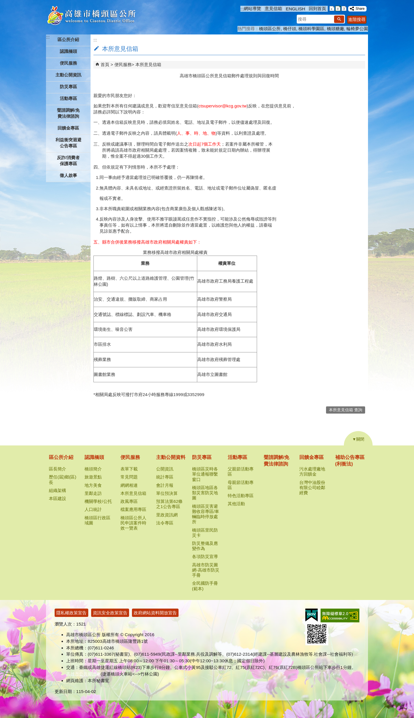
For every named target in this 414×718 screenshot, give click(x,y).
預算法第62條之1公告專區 (169, 504)
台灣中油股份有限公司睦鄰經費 (312, 487)
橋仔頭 (289, 28)
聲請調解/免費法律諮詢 (68, 113)
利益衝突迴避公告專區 (68, 142)
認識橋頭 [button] (68, 51)
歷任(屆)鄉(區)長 (62, 479)
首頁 (105, 64)
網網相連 (129, 485)
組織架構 (57, 490)
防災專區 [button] (68, 86)
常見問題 (129, 476)
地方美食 (93, 485)
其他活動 (236, 503)
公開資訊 (164, 468)
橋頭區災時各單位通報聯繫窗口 (205, 474)
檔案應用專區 (133, 509)
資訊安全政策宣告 (110, 612)
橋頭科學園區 (311, 28)
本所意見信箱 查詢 (345, 410)
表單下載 (129, 468)
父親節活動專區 (241, 471)
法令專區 (164, 522)
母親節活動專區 (241, 485)
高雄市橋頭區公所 (91, 16)
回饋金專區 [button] (68, 128)
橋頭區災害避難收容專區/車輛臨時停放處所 (205, 514)
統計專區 (164, 476)
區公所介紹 (61, 457)
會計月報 (164, 485)
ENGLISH (295, 8)
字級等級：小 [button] (331, 8)
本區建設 (57, 498)
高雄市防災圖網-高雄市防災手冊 (205, 570)
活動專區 (237, 457)
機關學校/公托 (98, 501)
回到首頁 (317, 8)
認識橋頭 (94, 457)
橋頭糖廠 (335, 28)
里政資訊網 (167, 514)
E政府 (311, 615)
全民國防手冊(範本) (205, 586)
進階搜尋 (356, 19)
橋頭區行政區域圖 (97, 520)
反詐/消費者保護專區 (68, 160)
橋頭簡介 (93, 468)
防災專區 (202, 457)
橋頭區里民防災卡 (205, 533)
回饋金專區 (311, 457)
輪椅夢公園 (357, 28)
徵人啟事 (68, 175)
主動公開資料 (170, 457)
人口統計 (93, 509)
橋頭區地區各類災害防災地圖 (205, 492)
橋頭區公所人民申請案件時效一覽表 (133, 522)
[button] (339, 19)
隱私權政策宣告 (71, 612)
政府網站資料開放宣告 (155, 612)
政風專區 (129, 501)
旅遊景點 (93, 476)
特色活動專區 (241, 495)
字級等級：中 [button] (338, 8)
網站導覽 (252, 8)
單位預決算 (167, 493)
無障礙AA (340, 615)
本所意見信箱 (148, 64)
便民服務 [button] (68, 63)
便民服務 (123, 64)
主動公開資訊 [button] (68, 74)
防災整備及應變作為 (205, 546)
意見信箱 (273, 8)
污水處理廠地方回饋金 (312, 471)
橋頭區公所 (270, 28)
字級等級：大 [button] (344, 8)
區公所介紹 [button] (68, 39)
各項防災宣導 (205, 556)
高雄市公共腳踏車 (83, 673)
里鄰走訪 (93, 493)
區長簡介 (57, 468)
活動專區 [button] (68, 98)
